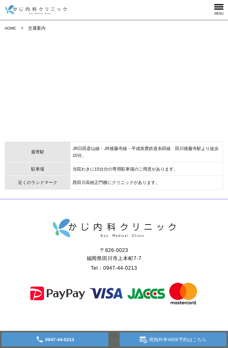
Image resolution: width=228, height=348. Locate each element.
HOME (10, 28)
